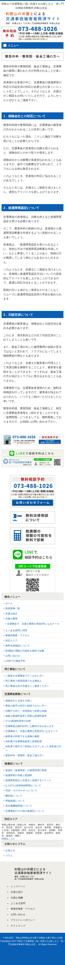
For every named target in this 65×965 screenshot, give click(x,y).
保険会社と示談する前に (18, 700)
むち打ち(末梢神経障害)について (23, 785)
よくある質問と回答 (16, 630)
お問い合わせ (12, 655)
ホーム (9, 603)
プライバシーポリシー (23, 920)
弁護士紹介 (11, 613)
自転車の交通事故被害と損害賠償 (23, 741)
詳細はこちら (8, 838)
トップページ (18, 886)
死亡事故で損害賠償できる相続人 (23, 680)
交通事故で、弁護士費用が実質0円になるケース (33, 623)
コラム (9, 855)
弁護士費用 (11, 618)
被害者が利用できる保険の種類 (22, 736)
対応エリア (11, 640)
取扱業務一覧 (12, 608)
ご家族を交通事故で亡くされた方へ (24, 675)
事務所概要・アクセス (17, 635)
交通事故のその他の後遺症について (24, 811)
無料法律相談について (17, 645)
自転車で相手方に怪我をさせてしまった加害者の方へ (33, 748)
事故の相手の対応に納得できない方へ (26, 705)
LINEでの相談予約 (15, 660)
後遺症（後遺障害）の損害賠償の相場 (26, 770)
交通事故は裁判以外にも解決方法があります (29, 726)
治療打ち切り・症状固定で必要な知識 (26, 710)
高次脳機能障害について (18, 805)
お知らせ (10, 850)
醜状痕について (13, 795)
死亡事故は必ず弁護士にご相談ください (27, 686)
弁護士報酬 (17, 897)
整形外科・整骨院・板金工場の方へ (24, 755)
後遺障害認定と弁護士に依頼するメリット (28, 780)
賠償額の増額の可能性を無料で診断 (24, 650)
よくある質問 (18, 903)
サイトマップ (18, 925)
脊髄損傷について (15, 800)
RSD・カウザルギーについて (21, 790)
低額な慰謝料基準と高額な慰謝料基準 (26, 715)
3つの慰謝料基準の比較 (18, 721)
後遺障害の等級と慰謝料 (18, 775)
